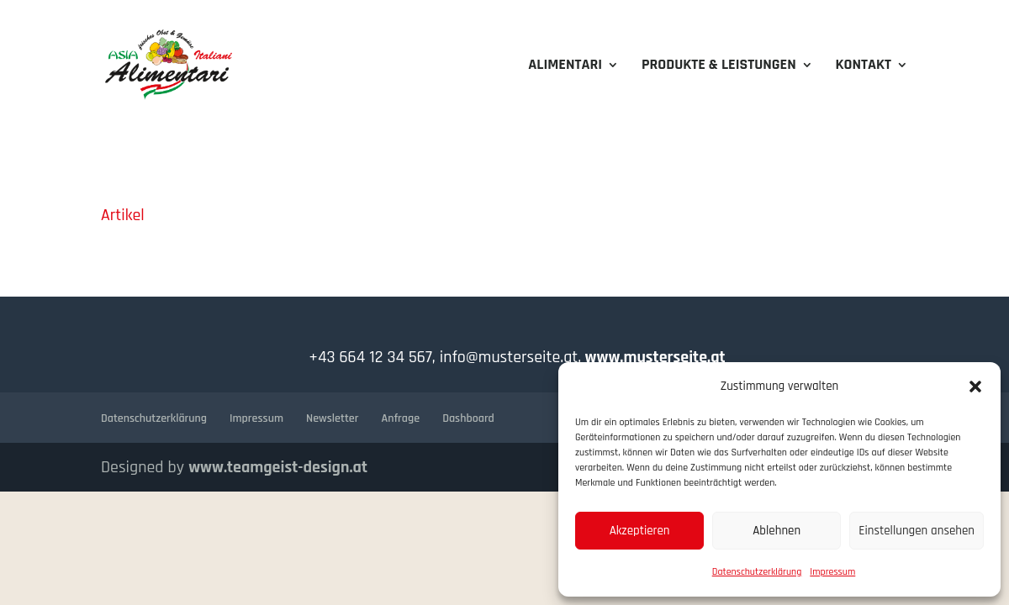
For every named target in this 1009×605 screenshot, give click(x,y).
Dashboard (468, 418)
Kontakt (863, 66)
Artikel (123, 215)
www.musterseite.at (653, 357)
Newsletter (332, 418)
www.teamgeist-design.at (277, 467)
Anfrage (401, 418)
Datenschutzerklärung (757, 572)
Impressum (832, 572)
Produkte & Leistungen (719, 66)
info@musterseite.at (507, 357)
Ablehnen (776, 531)
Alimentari (565, 66)
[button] (975, 386)
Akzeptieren (640, 531)
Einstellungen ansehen (916, 531)
